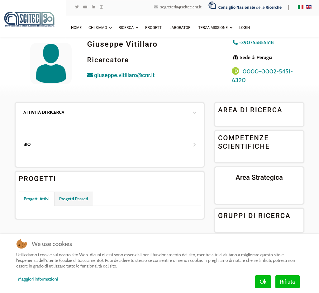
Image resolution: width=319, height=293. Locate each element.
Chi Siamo (97, 28)
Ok (263, 281)
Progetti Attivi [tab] (37, 199)
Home (76, 28)
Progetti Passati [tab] (73, 199)
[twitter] (77, 7)
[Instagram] (101, 7)
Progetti (154, 28)
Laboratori (180, 28)
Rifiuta (287, 281)
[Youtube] (85, 7)
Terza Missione (213, 28)
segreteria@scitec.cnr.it (180, 7)
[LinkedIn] (93, 7)
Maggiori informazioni (38, 279)
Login (244, 28)
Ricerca (126, 28)
